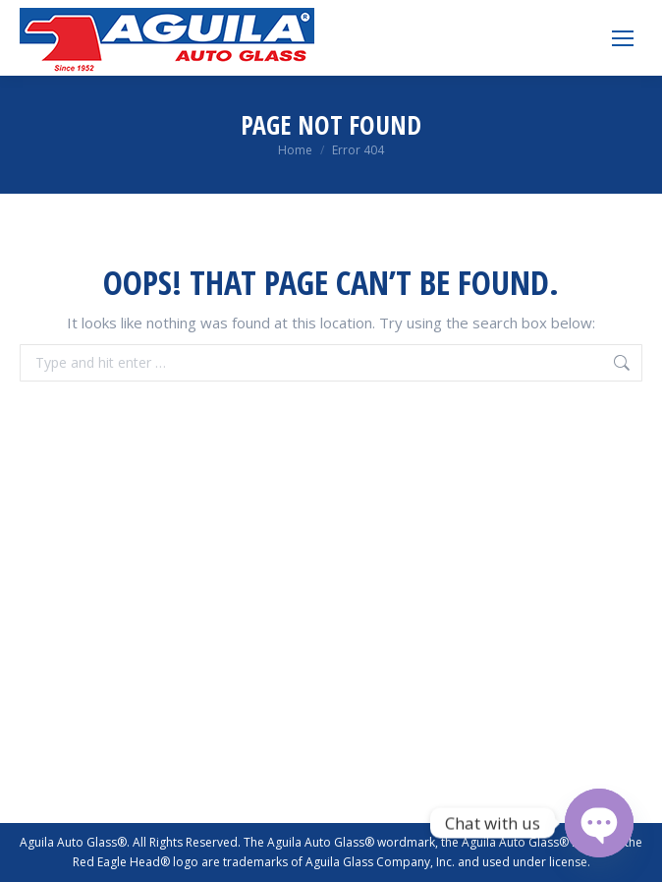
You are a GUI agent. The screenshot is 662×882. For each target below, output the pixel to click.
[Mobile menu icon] (622, 38)
